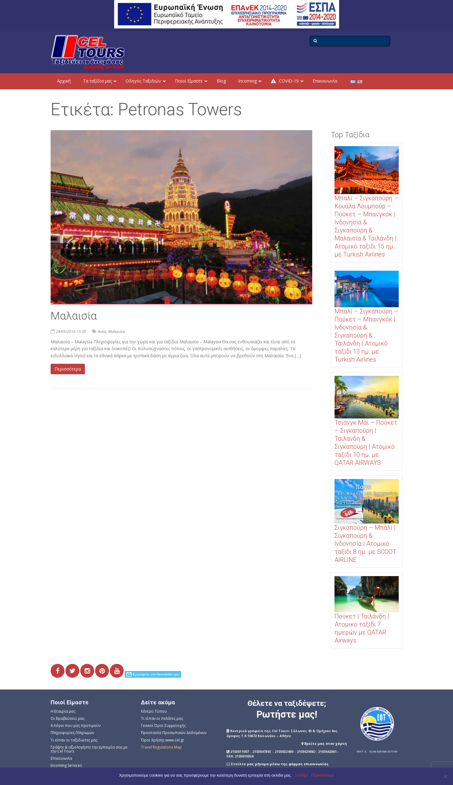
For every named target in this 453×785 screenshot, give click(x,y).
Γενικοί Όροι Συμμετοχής (163, 725)
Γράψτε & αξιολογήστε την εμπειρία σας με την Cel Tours (89, 749)
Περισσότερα (68, 369)
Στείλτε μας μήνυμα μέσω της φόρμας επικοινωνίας (280, 764)
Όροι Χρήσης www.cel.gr (162, 740)
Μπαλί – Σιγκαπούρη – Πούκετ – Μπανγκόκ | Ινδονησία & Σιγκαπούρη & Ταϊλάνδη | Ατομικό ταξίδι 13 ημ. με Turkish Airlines (366, 335)
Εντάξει (301, 775)
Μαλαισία (74, 316)
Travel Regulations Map (161, 747)
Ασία (102, 331)
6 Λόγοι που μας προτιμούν (76, 725)
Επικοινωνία (61, 758)
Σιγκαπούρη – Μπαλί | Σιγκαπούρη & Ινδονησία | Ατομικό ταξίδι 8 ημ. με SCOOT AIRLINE (365, 543)
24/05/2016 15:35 (71, 331)
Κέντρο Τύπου (154, 711)
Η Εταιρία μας (63, 711)
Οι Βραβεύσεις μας (68, 718)
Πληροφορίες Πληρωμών (72, 732)
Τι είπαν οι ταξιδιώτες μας (74, 740)
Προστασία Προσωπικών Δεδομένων (173, 732)
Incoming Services (66, 765)
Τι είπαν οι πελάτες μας (162, 718)
